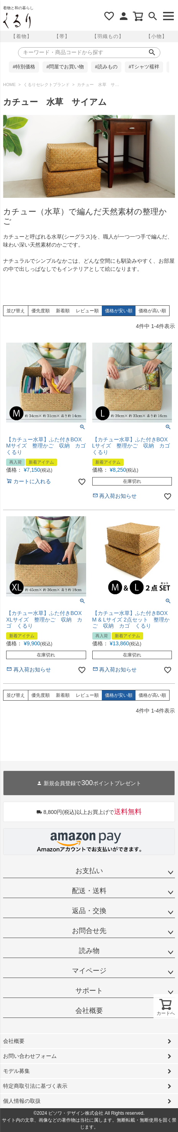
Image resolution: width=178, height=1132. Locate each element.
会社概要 (89, 1010)
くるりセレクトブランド (46, 84)
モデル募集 (16, 1071)
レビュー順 (87, 310)
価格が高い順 (152, 310)
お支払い (89, 871)
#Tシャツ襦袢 (144, 67)
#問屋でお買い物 (65, 67)
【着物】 (21, 36)
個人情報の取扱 (22, 1101)
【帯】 (62, 36)
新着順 (63, 310)
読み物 (89, 951)
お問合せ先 (89, 931)
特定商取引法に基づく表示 (35, 1086)
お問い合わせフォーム (30, 1056)
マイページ (89, 971)
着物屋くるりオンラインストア (17, 21)
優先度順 (40, 310)
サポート (89, 990)
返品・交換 (89, 911)
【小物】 (156, 36)
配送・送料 (89, 891)
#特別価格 (24, 67)
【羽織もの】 (108, 36)
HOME (9, 84)
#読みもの (106, 67)
